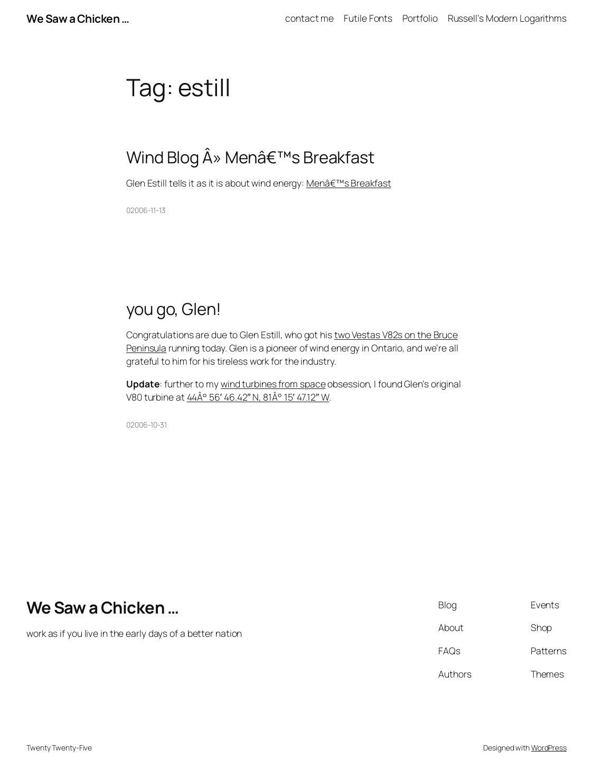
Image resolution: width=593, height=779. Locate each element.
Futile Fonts (368, 18)
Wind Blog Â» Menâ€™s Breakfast (250, 157)
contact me (309, 18)
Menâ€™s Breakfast (348, 183)
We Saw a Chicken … (77, 18)
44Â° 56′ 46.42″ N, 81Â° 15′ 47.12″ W (258, 397)
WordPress (549, 748)
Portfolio (419, 18)
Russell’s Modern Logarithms (507, 18)
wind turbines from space (273, 383)
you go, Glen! (173, 309)
